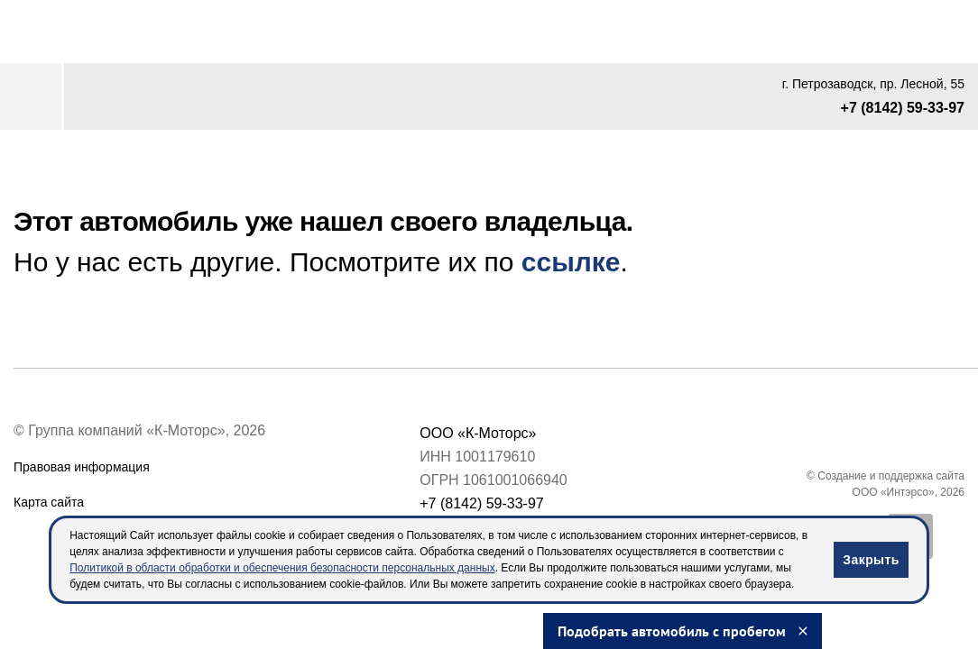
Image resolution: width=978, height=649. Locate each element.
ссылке (571, 262)
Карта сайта (49, 502)
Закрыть (871, 560)
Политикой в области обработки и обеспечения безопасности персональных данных (281, 568)
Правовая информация (82, 467)
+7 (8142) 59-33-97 (902, 107)
